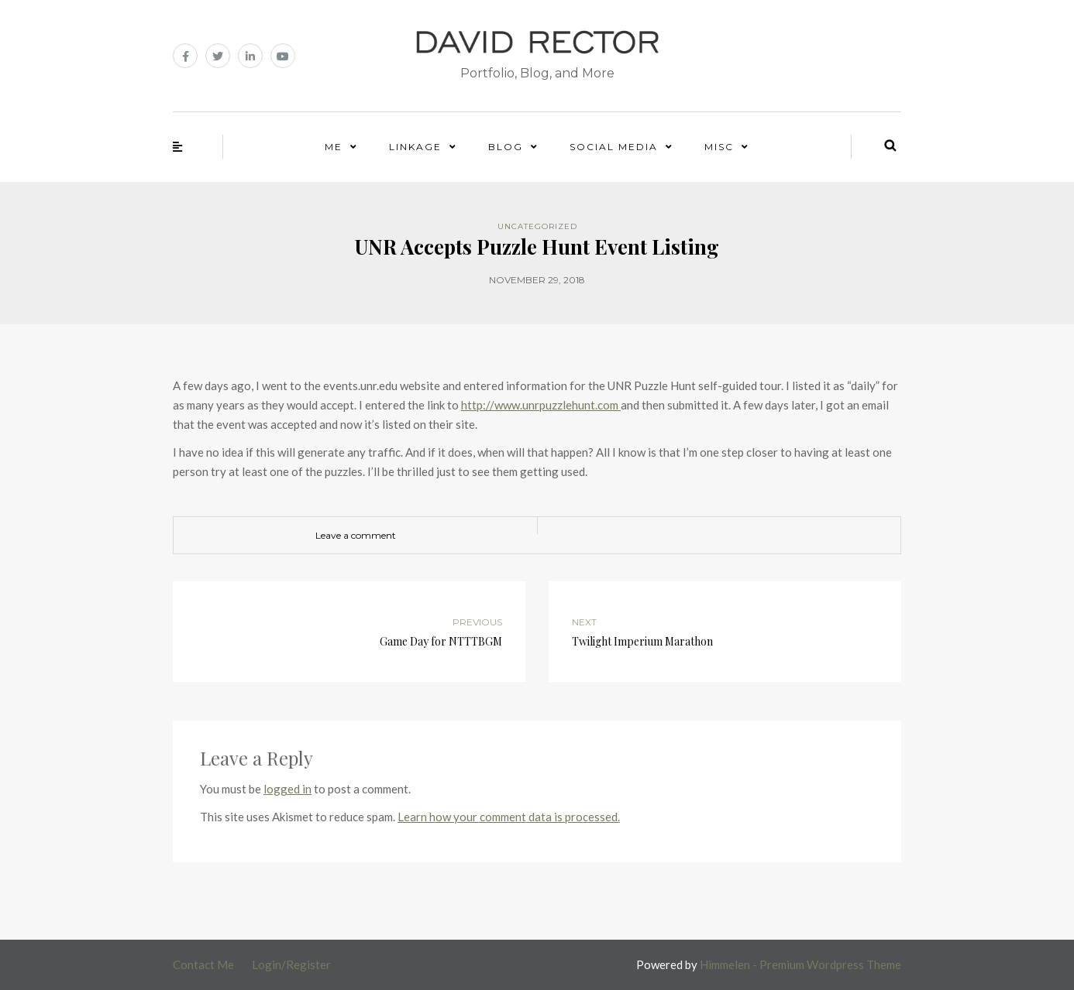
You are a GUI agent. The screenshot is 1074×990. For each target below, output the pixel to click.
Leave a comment (355, 535)
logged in (287, 789)
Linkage (415, 146)
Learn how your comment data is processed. (509, 817)
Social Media (614, 146)
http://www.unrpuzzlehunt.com (541, 405)
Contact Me (203, 964)
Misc (719, 146)
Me (334, 146)
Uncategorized (537, 226)
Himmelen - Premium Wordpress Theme (800, 964)
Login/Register (291, 964)
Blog (505, 146)
